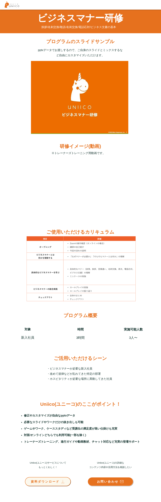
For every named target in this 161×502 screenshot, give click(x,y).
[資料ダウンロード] (48, 481)
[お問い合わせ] (110, 481)
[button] (79, 97)
